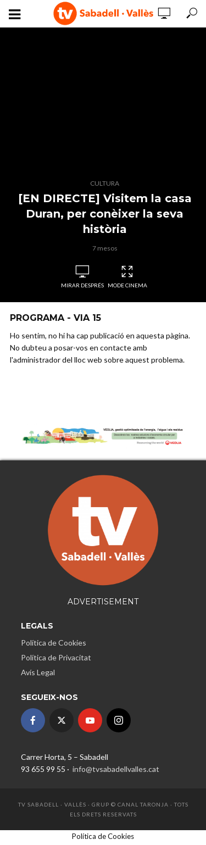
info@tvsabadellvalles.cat (115, 769)
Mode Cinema (127, 276)
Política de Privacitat (56, 657)
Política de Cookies (53, 642)
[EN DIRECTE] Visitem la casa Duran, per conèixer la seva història (105, 214)
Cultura (104, 183)
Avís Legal (38, 672)
